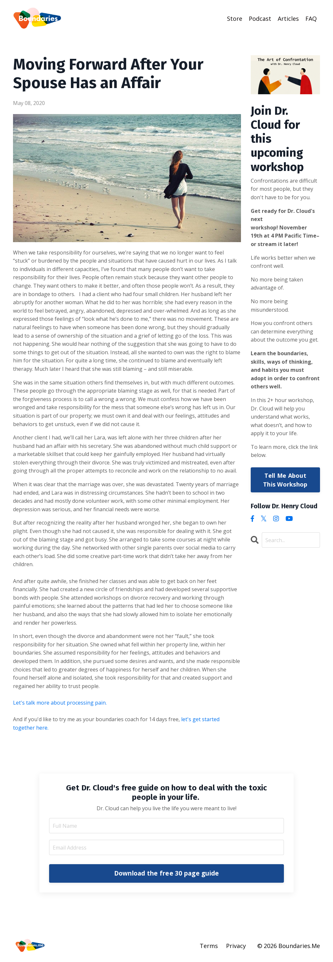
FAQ (311, 18)
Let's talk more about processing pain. (60, 702)
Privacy (236, 946)
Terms (209, 946)
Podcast (260, 18)
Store (234, 18)
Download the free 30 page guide (166, 873)
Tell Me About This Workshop (285, 480)
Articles (288, 18)
